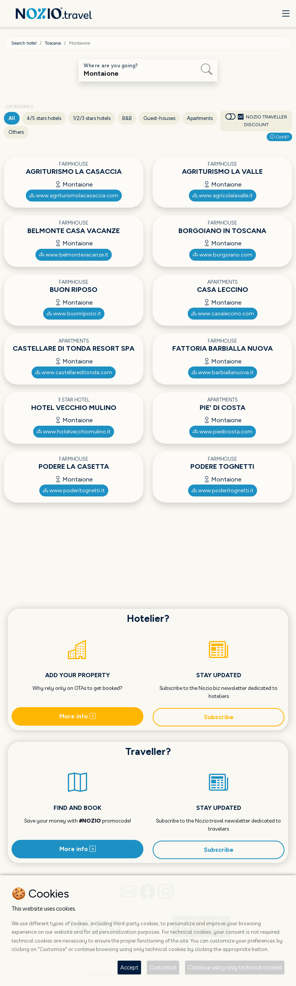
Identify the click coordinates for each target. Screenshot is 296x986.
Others (16, 132)
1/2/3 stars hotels (92, 118)
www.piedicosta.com (222, 431)
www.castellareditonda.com (73, 372)
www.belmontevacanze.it (73, 254)
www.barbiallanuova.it (223, 372)
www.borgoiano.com (222, 254)
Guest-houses (159, 118)
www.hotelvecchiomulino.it (74, 431)
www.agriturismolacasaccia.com (73, 195)
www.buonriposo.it (74, 313)
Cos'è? (279, 137)
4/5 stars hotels (44, 118)
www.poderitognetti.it (74, 490)
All (11, 118)
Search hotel (24, 43)
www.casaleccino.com (222, 313)
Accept (129, 967)
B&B (127, 118)
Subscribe (219, 717)
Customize (163, 967)
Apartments (200, 118)
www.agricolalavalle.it (222, 195)
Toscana (53, 43)
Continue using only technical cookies (235, 967)
